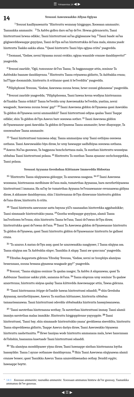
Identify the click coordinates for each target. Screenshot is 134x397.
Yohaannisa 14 (66, 4)
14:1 (9, 380)
